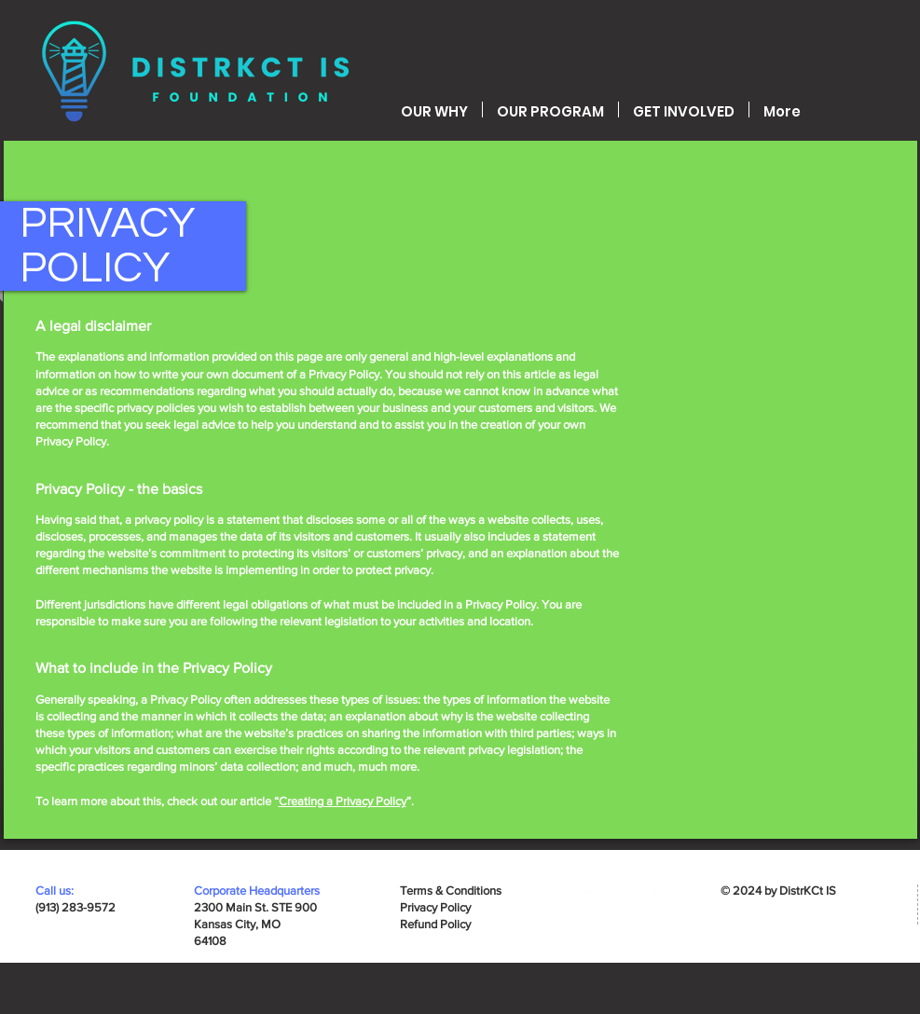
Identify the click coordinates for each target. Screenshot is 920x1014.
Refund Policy (435, 924)
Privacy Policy (435, 907)
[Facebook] (654, 894)
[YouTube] (622, 894)
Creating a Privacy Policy (342, 801)
